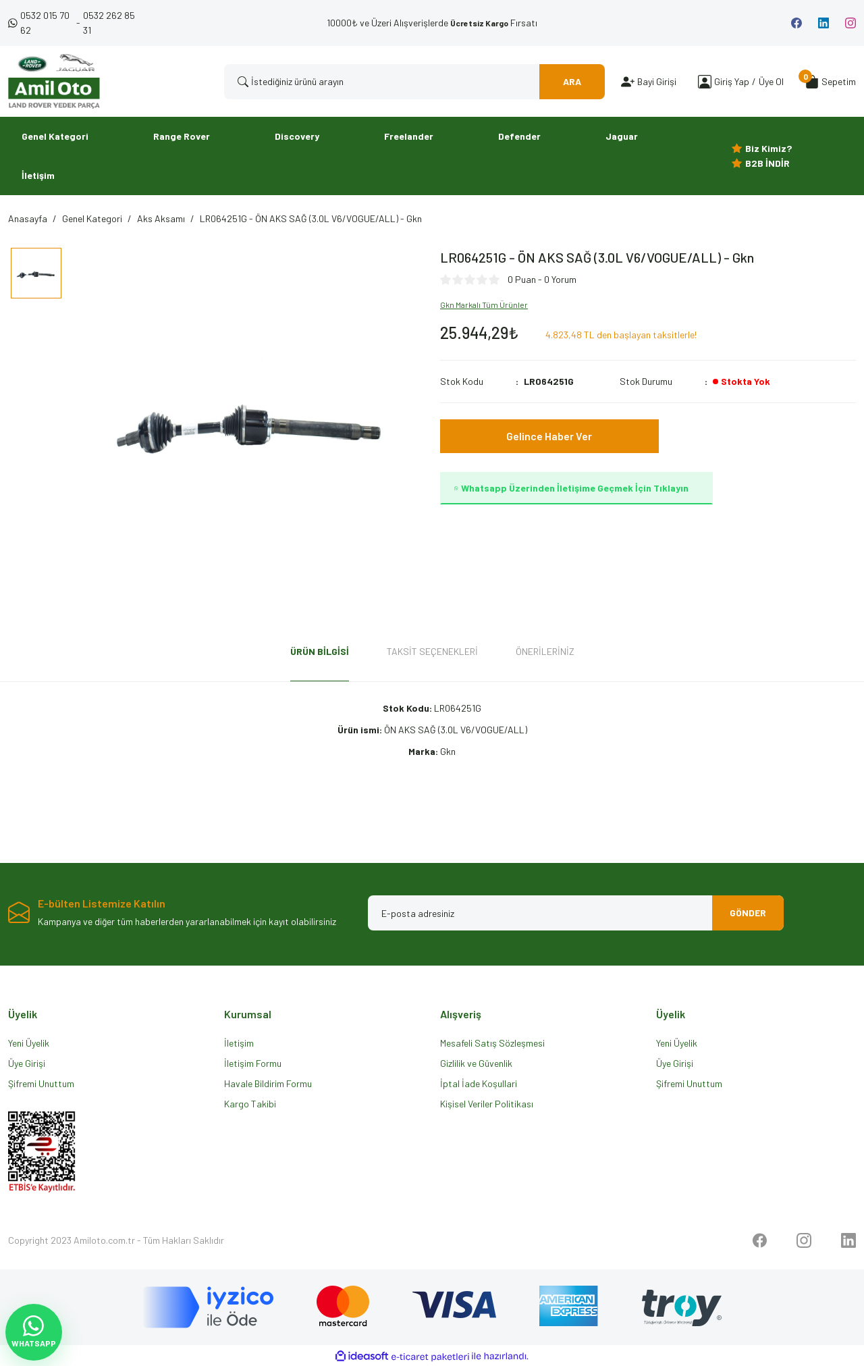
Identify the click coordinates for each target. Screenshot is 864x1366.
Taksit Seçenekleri (432, 651)
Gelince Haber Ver (549, 435)
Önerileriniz (545, 651)
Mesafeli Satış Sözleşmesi (492, 1043)
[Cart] (830, 81)
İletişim (239, 1043)
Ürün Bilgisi (319, 651)
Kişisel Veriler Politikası (486, 1103)
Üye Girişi (26, 1063)
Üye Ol (771, 81)
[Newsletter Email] (576, 912)
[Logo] (54, 81)
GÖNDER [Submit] (746, 912)
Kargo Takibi (250, 1103)
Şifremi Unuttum (41, 1083)
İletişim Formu (252, 1063)
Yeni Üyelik (28, 1043)
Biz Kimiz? (768, 148)
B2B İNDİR (767, 163)
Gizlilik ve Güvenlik (476, 1063)
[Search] (414, 81)
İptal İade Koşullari (478, 1083)
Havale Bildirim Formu (268, 1083)
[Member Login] (704, 81)
